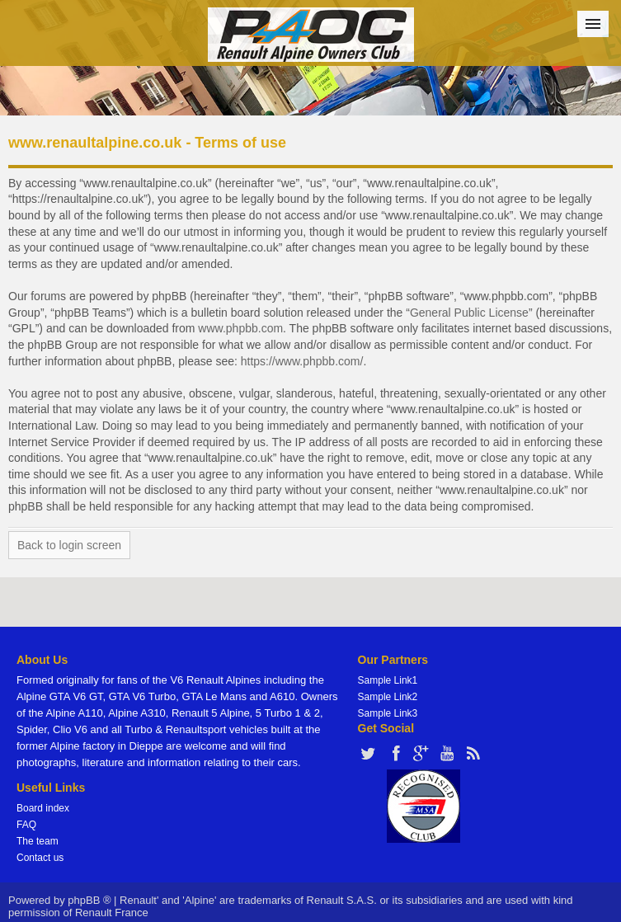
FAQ (26, 824)
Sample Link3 (388, 713)
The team (37, 841)
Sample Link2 (388, 697)
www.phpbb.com (240, 328)
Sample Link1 (388, 680)
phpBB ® (89, 900)
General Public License (469, 312)
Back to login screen (69, 545)
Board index (42, 808)
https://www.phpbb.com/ (302, 361)
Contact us (40, 857)
